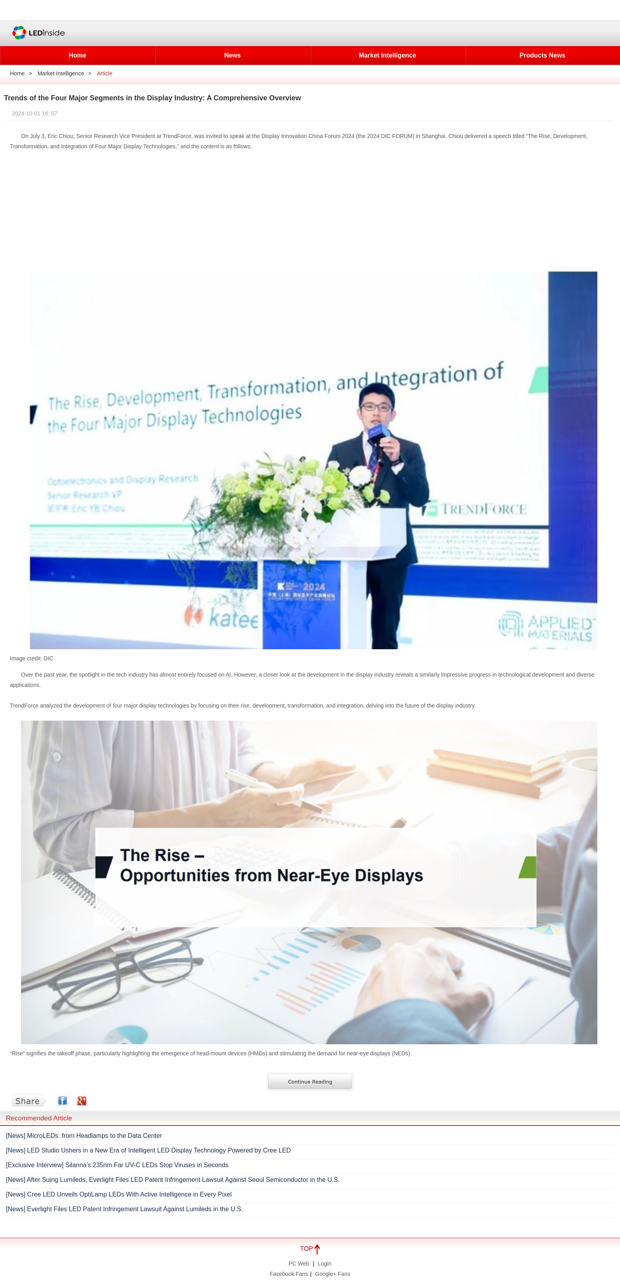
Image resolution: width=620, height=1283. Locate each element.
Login (324, 1263)
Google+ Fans (332, 1274)
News (232, 55)
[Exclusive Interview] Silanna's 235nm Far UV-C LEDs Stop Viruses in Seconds (117, 1165)
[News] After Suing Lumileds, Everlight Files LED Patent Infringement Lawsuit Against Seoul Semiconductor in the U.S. (173, 1179)
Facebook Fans (289, 1274)
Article (104, 73)
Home (77, 55)
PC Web (299, 1263)
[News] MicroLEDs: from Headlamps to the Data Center (84, 1135)
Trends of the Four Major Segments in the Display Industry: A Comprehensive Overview (152, 98)
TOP (310, 1248)
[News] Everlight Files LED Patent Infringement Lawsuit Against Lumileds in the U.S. (124, 1209)
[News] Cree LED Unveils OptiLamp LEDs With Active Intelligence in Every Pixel (119, 1194)
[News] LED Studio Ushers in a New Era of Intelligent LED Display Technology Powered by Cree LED (148, 1150)
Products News (543, 55)
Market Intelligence (387, 55)
